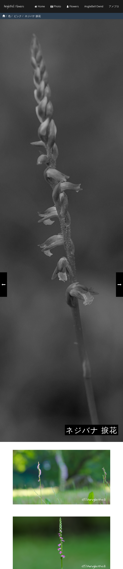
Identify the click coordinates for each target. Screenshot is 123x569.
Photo (55, 6)
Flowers (73, 6)
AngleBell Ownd (93, 6)
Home (40, 6)
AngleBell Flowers (14, 6)
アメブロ (114, 6)
